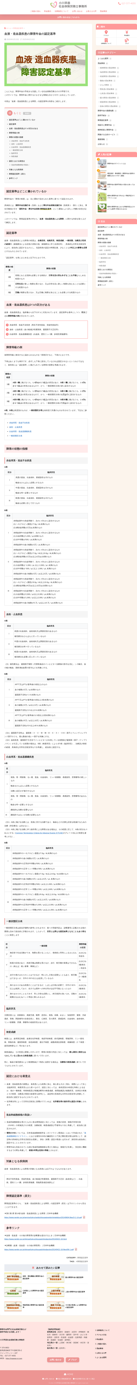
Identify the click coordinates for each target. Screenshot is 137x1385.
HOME (68, 1374)
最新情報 (103, 140)
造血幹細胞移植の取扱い (20, 165)
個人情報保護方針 (63, 1378)
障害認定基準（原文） (18, 174)
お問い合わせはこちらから (68, 17)
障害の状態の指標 (16, 137)
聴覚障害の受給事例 (109, 102)
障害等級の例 (14, 133)
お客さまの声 (91, 11)
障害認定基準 (82, 1257)
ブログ (126, 41)
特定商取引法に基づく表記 (84, 1378)
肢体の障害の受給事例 (110, 106)
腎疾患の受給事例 (108, 89)
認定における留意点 (17, 161)
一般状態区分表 (17, 150)
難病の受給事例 (108, 81)
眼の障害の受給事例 (109, 98)
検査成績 (14, 156)
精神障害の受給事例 (109, 68)
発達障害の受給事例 (109, 76)
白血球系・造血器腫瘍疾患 (21, 147)
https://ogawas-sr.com (14, 1358)
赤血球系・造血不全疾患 (20, 141)
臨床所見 (14, 153)
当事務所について (61, 11)
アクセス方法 (101, 1335)
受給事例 (103, 11)
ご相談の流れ (35, 11)
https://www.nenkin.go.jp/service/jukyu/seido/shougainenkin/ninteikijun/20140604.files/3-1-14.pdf (44, 1217)
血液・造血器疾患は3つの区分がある (23, 128)
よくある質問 (105, 58)
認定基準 (12, 124)
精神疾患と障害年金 (108, 130)
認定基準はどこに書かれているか (22, 120)
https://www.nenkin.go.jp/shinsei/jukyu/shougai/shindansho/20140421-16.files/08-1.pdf (40, 1249)
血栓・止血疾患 (17, 144)
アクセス (106, 33)
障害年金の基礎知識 (108, 111)
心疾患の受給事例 (108, 93)
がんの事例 (106, 85)
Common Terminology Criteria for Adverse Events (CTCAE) (39, 833)
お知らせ (103, 145)
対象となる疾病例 (16, 169)
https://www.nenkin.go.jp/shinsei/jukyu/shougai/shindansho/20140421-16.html (36, 1239)
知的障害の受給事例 (109, 72)
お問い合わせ (77, 11)
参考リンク (13, 178)
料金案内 (47, 11)
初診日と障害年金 (107, 125)
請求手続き (104, 116)
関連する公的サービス (109, 135)
